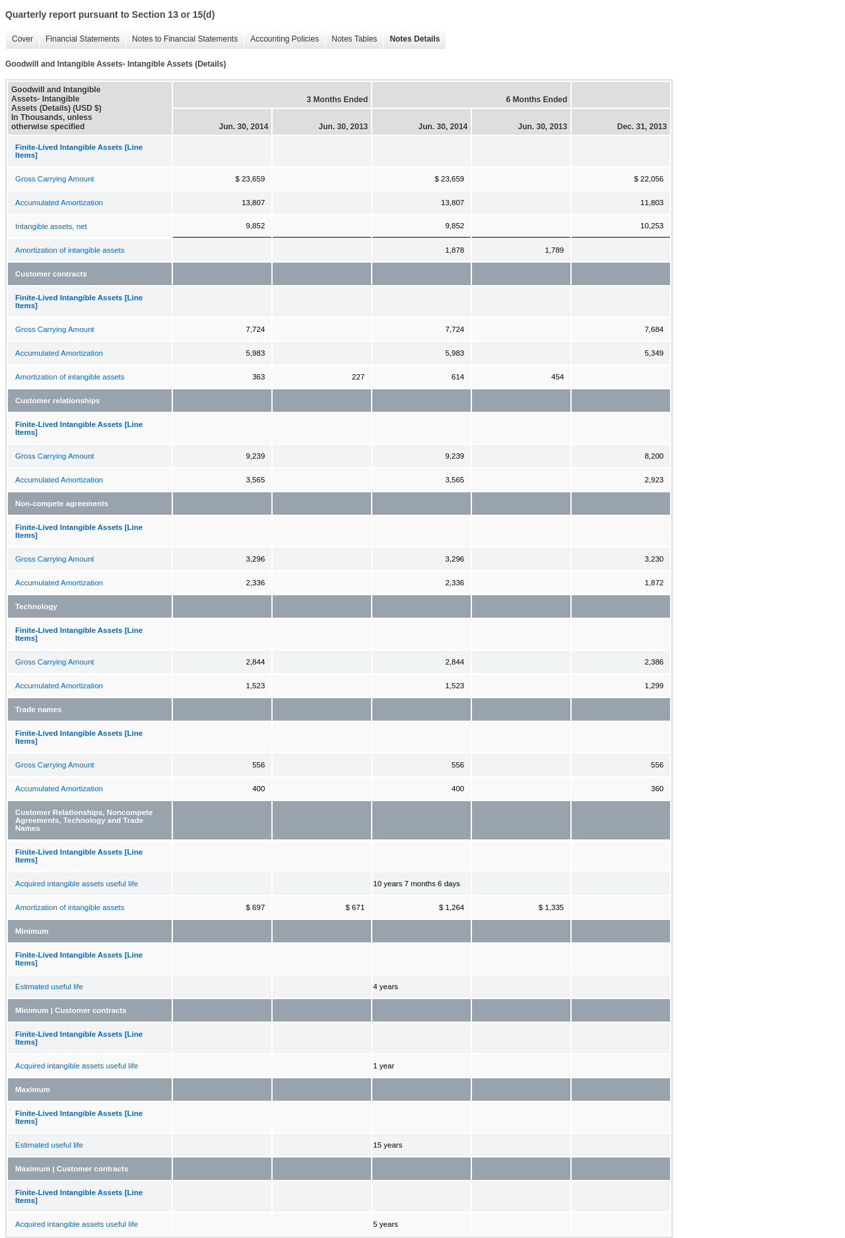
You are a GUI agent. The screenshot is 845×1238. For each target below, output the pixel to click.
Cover (19, 39)
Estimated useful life (49, 987)
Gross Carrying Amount (54, 179)
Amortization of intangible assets (70, 250)
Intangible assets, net (51, 226)
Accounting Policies (281, 39)
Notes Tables (351, 39)
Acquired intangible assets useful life (76, 884)
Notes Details (411, 39)
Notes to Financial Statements (181, 39)
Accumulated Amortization (59, 203)
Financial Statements (79, 39)
